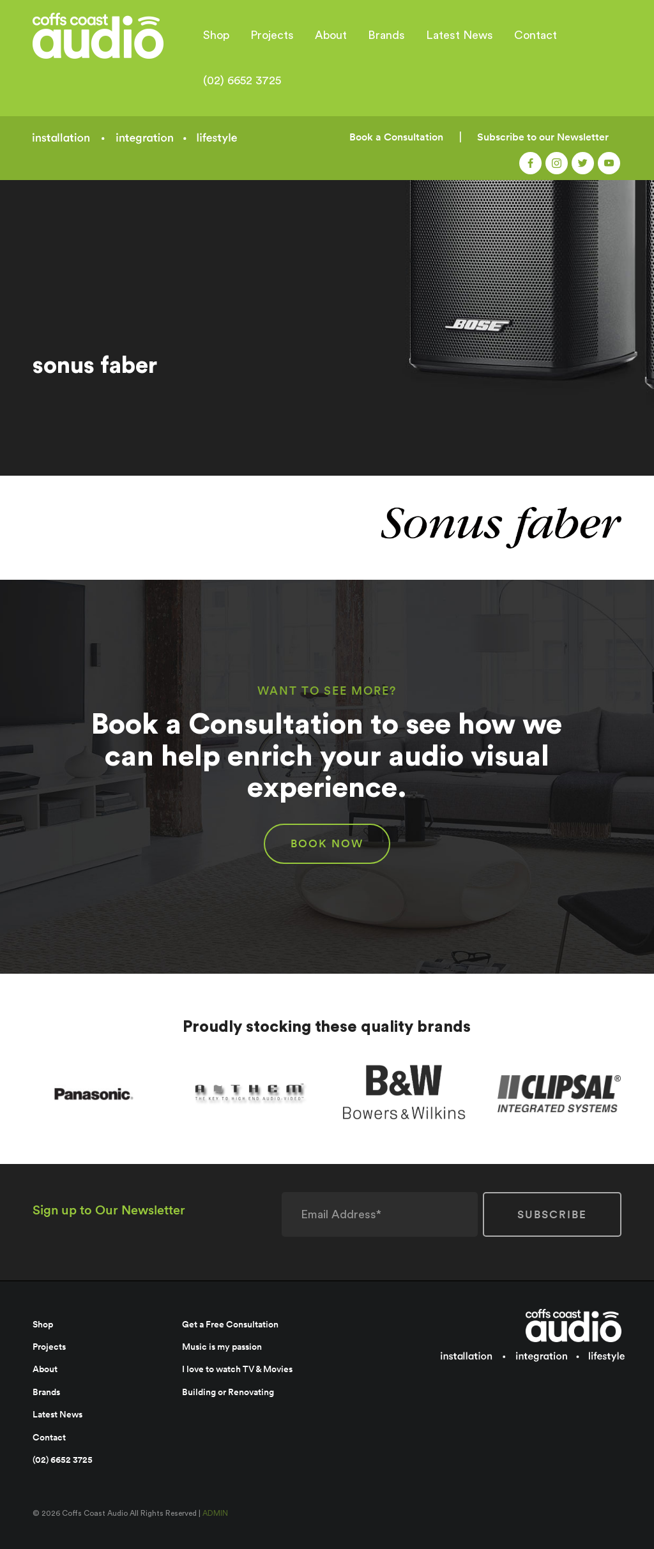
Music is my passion (222, 1346)
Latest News (459, 35)
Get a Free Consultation (230, 1324)
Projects (272, 35)
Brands (386, 35)
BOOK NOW (327, 843)
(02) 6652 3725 (242, 80)
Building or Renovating (228, 1392)
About (331, 35)
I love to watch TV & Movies (237, 1369)
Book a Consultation (396, 137)
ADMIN (215, 1513)
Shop (216, 35)
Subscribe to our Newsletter (543, 137)
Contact (535, 35)
